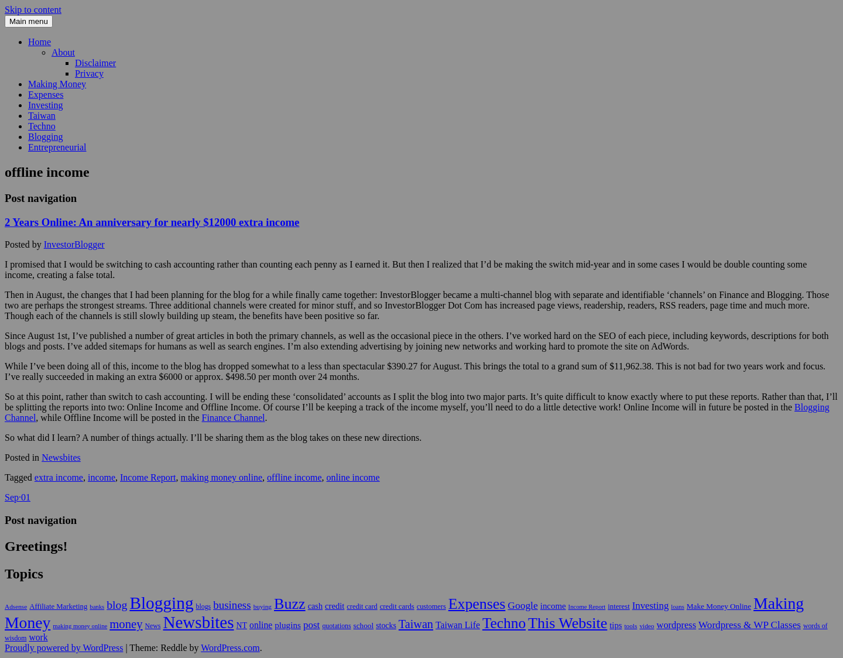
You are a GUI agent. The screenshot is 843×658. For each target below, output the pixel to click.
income (101, 477)
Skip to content (33, 10)
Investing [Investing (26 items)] (650, 605)
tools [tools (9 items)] (630, 625)
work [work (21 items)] (38, 637)
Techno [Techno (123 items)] (504, 623)
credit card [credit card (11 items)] (362, 606)
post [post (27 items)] (311, 624)
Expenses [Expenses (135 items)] (477, 603)
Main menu (28, 21)
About (63, 52)
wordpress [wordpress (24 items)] (677, 624)
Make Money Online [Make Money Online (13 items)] (719, 606)
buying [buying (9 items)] (262, 606)
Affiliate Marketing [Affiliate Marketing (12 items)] (58, 606)
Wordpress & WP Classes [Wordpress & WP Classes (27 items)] (749, 624)
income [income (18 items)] (553, 606)
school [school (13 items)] (364, 625)
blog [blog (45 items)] (117, 604)
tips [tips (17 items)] (615, 625)
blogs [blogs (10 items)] (203, 606)
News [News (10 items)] (153, 626)
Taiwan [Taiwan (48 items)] (416, 624)
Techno (42, 126)
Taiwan (42, 116)
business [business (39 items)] (232, 605)
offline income (294, 477)
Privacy (89, 73)
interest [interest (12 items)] (618, 606)
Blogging (45, 137)
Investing (45, 105)
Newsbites (61, 457)
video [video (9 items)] (646, 625)
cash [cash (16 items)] (315, 606)
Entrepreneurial (57, 147)
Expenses (45, 95)
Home (39, 42)
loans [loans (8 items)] (677, 607)
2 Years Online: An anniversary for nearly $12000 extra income (152, 222)
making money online (222, 477)
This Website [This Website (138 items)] (567, 623)
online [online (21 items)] (260, 625)
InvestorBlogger (74, 244)
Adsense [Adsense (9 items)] (16, 606)
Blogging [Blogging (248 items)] (161, 603)
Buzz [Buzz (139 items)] (290, 603)
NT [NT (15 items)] (242, 625)
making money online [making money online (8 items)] (80, 626)
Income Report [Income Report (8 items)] (587, 607)
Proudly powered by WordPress (64, 648)
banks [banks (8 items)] (97, 607)
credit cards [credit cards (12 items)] (397, 606)
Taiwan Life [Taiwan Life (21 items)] (458, 625)
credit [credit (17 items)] (334, 606)
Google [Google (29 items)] (522, 605)
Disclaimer (95, 63)
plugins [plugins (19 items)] (288, 625)
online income (353, 477)
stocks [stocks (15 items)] (386, 625)
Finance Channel (233, 418)
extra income (59, 477)
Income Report (148, 477)
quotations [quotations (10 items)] (336, 626)
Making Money (57, 84)
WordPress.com (230, 648)
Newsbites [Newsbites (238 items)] (198, 622)
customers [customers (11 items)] (431, 606)
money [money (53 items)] (125, 624)
